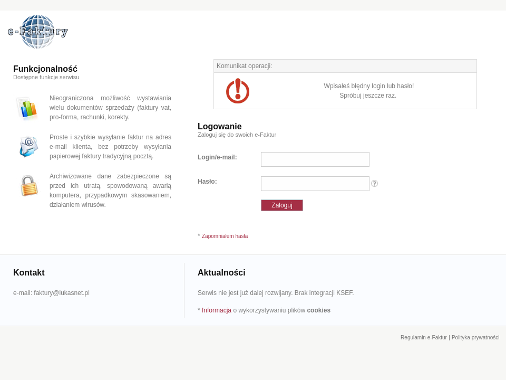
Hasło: (207, 181)
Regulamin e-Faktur (424, 337)
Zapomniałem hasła (225, 236)
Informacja (216, 310)
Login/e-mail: (217, 157)
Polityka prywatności (476, 337)
